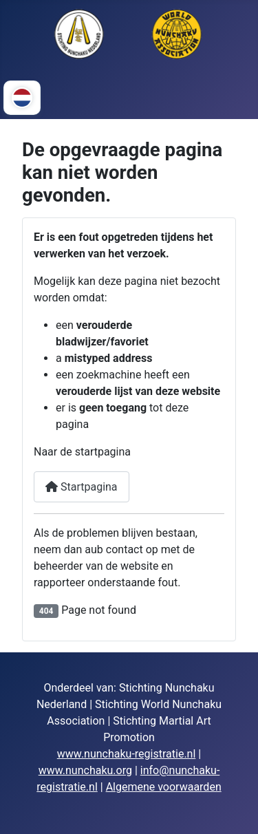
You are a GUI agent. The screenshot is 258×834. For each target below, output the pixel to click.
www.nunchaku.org (85, 770)
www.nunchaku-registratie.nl (126, 753)
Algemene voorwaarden (164, 786)
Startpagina (81, 486)
